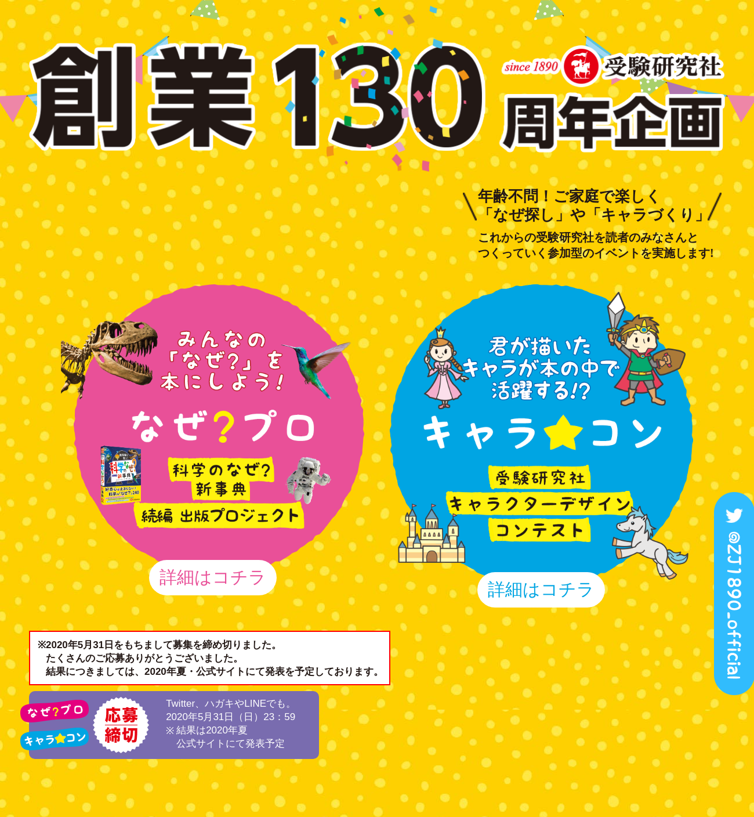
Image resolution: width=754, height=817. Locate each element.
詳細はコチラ (213, 577)
